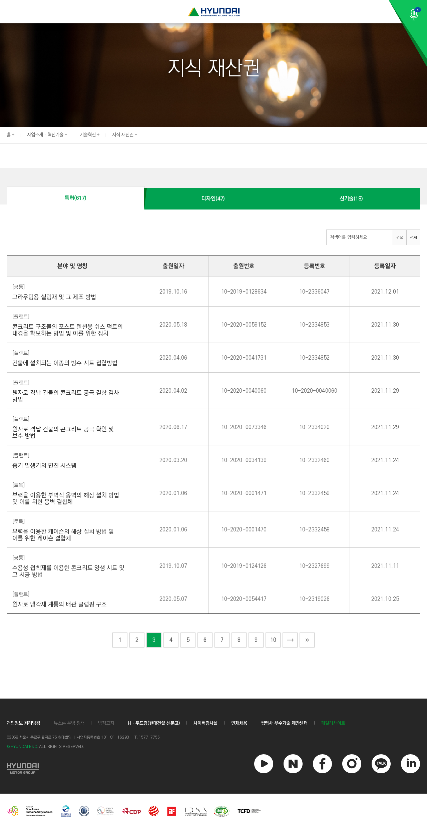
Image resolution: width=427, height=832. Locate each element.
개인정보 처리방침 (23, 723)
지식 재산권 (122, 134)
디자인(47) (213, 198)
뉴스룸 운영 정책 (69, 723)
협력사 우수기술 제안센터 (284, 723)
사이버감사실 (205, 723)
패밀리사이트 (333, 723)
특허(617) (75, 198)
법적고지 (106, 723)
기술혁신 (88, 134)
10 (273, 640)
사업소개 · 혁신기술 (45, 134)
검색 (399, 238)
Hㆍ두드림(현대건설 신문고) (154, 723)
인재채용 (239, 723)
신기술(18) (351, 198)
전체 (413, 238)
